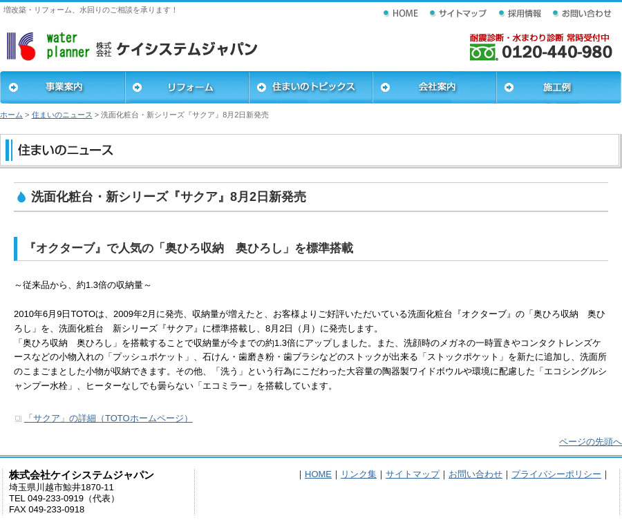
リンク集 (359, 474)
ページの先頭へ (590, 441)
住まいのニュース (62, 114)
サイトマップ (413, 474)
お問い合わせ (475, 474)
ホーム (11, 114)
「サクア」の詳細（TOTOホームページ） (108, 418)
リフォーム (187, 87)
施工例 (558, 87)
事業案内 (62, 87)
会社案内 (434, 87)
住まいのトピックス (311, 87)
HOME (318, 474)
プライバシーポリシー (556, 474)
